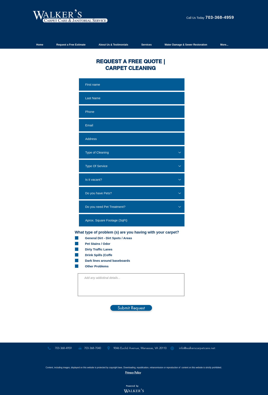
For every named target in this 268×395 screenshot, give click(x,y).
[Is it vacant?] (131, 179)
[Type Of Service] (131, 166)
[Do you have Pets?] (131, 193)
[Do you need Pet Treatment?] (131, 206)
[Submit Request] (131, 308)
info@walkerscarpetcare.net (197, 348)
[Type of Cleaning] (131, 152)
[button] (73, 43)
